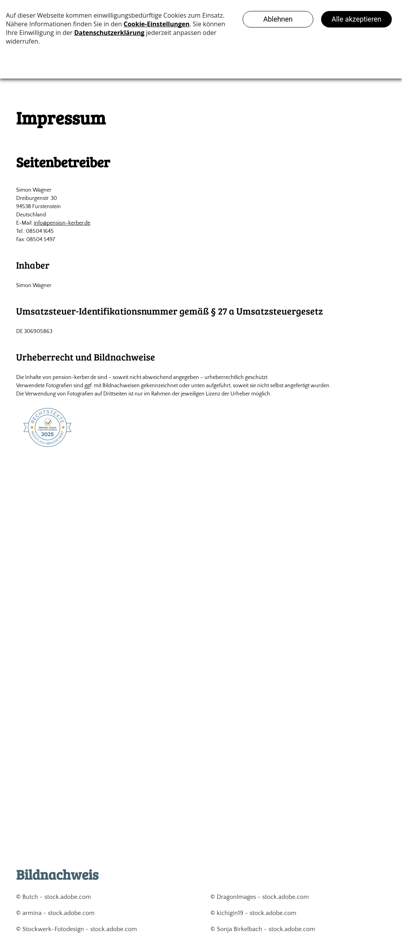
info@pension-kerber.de (62, 223)
